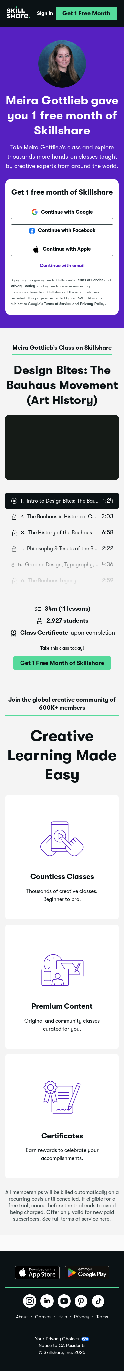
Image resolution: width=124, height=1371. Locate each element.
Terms (102, 1316)
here (104, 1219)
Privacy (81, 1316)
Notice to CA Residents (62, 1345)
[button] (86, 13)
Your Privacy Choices (62, 1339)
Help (62, 1316)
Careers (43, 1316)
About (22, 1316)
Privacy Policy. (93, 304)
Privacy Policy (23, 286)
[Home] (18, 13)
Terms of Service (89, 280)
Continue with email (62, 265)
